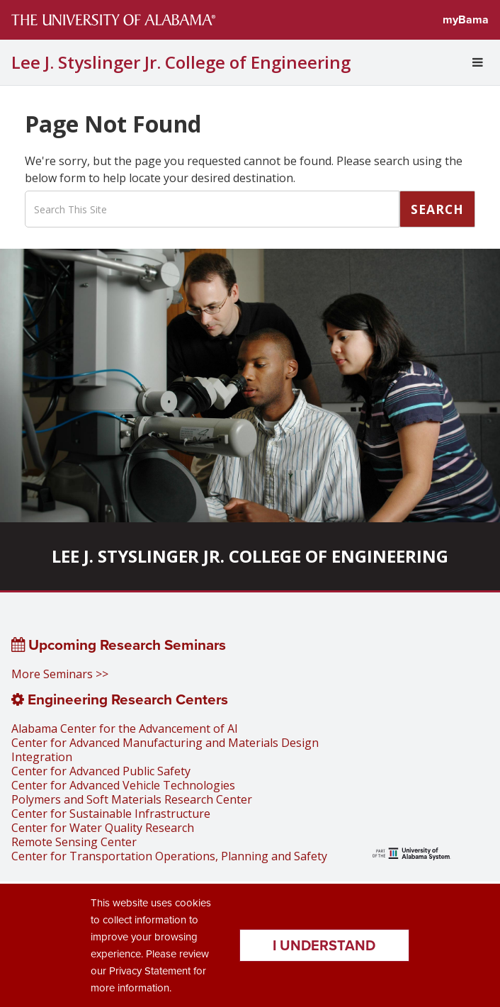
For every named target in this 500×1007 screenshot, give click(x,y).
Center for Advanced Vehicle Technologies (123, 785)
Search (437, 209)
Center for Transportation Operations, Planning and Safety (169, 856)
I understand (324, 945)
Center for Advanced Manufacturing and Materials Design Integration (165, 750)
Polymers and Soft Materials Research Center (131, 799)
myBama (466, 19)
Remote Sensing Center (74, 842)
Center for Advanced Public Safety (101, 771)
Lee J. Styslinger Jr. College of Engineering (181, 62)
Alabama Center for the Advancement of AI (124, 728)
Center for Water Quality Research (102, 828)
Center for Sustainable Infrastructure (110, 813)
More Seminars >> (59, 674)
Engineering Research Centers (119, 699)
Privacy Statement (150, 971)
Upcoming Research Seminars (118, 645)
